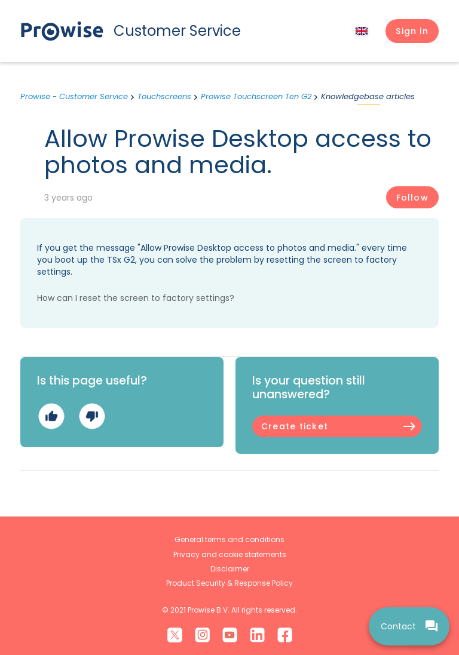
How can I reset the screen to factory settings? (135, 298)
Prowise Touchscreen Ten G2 (256, 96)
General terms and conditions (229, 539)
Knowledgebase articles (368, 96)
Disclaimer (229, 569)
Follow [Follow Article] (412, 198)
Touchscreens (164, 96)
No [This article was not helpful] (92, 416)
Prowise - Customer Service (74, 96)
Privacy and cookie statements (229, 554)
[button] (412, 31)
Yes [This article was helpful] (51, 416)
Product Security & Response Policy (229, 583)
